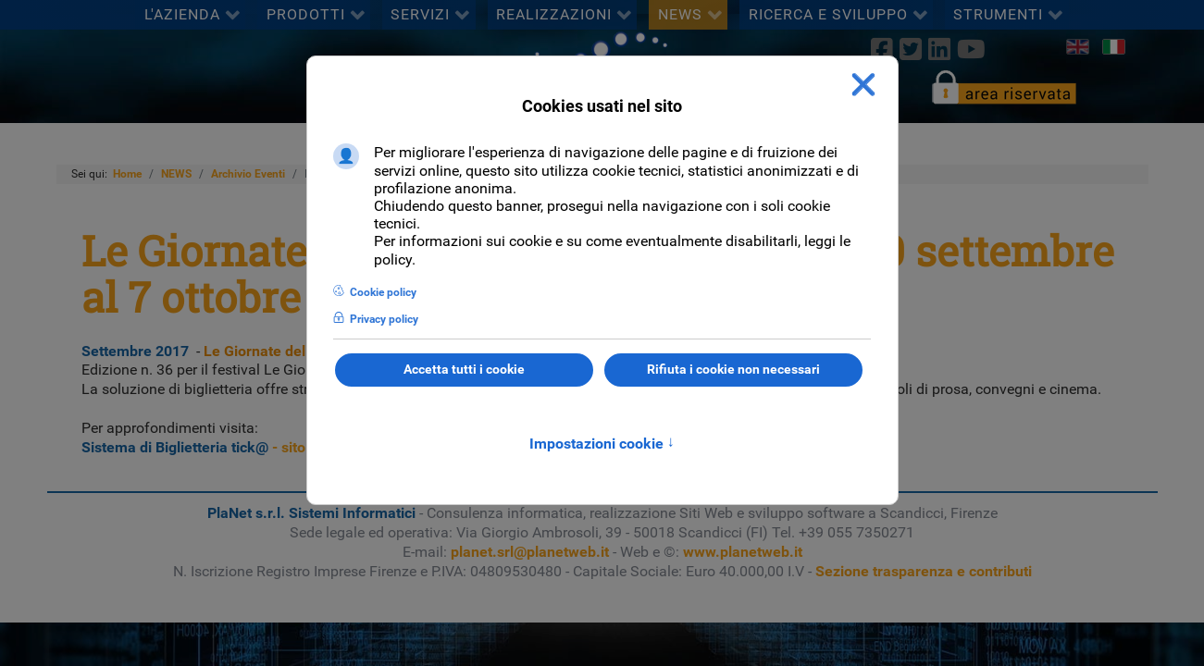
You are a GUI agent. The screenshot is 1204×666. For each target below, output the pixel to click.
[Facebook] (881, 49)
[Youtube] (971, 49)
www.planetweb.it (742, 552)
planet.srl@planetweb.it (530, 552)
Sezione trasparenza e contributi (923, 571)
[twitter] (910, 49)
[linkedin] (938, 49)
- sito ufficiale (222, 447)
